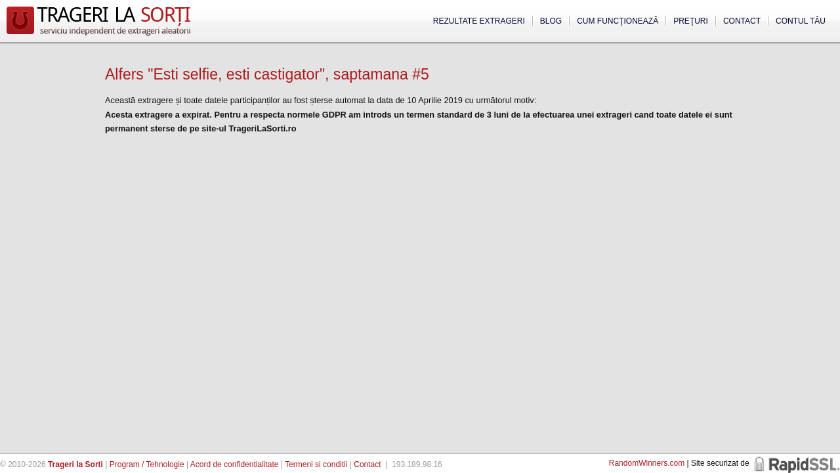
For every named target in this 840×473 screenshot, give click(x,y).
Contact (742, 21)
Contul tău (801, 21)
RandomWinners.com (646, 463)
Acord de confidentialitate (234, 464)
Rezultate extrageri (479, 21)
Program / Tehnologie (147, 464)
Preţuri (690, 21)
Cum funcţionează (617, 21)
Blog (551, 21)
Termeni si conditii (316, 464)
